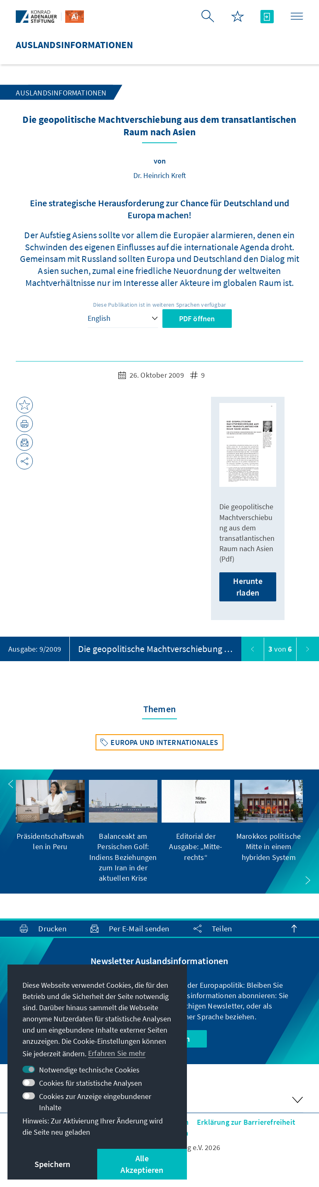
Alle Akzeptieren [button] (141, 1164)
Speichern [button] (52, 1164)
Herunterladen (247, 587)
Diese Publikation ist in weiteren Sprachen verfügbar (159, 304)
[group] (50, 816)
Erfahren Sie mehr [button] (116, 1053)
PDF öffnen (197, 318)
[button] (11, 784)
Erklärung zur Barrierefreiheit (246, 1122)
